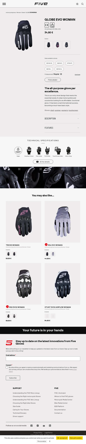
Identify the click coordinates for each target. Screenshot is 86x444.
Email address (11, 355)
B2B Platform (59, 406)
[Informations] (61, 74)
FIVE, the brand (60, 393)
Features (49, 127)
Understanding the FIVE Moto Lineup (26, 393)
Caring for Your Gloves (21, 410)
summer (58, 110)
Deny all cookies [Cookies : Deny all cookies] (76, 438)
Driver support (18, 416)
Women (19, 12)
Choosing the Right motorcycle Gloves (27, 396)
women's (64, 110)
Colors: (47, 38)
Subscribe (13, 378)
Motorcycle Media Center (63, 400)
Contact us (58, 413)
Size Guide (77, 74)
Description (50, 118)
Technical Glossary (19, 413)
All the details (45, 162)
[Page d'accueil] (41, 3)
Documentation (60, 410)
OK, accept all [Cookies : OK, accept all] (62, 438)
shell (52, 110)
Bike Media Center (61, 403)
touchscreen (73, 110)
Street (23, 12)
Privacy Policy (38, 432)
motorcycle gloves (11, 12)
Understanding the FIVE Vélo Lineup (26, 400)
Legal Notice (48, 432)
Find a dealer (52, 80)
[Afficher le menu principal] (4, 4)
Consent (9, 365)
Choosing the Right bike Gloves (24, 403)
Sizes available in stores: (51, 58)
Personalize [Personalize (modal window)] (42, 441)
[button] (77, 4)
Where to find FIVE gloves (63, 396)
